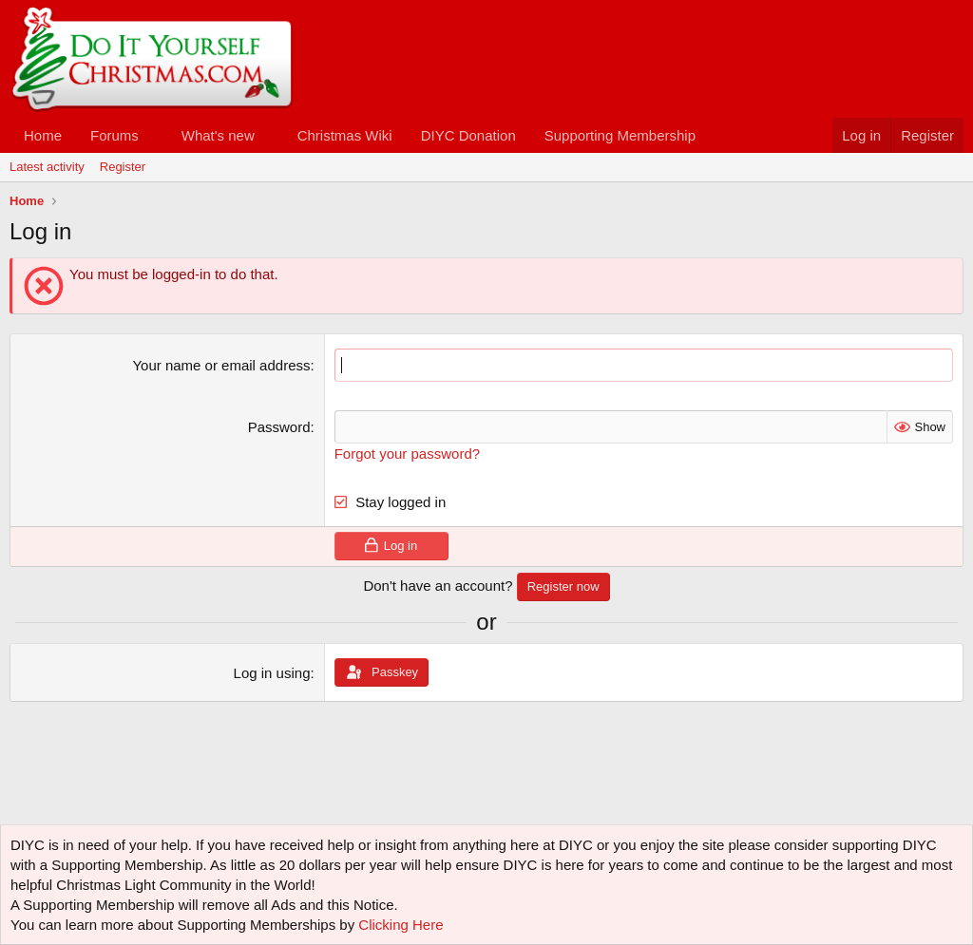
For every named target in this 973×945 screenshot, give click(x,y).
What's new (218, 135)
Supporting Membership (620, 135)
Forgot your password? (407, 453)
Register (122, 167)
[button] (154, 135)
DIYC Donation (468, 135)
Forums (114, 135)
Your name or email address (221, 365)
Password (279, 427)
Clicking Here (400, 925)
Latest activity (47, 167)
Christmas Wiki (344, 135)
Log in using (272, 673)
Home (43, 135)
